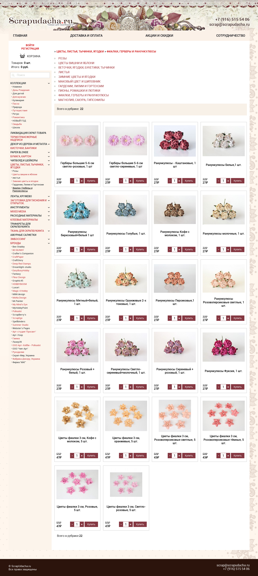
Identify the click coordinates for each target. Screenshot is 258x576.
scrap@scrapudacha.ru (229, 24)
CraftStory (18, 260)
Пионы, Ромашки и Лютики (79, 91)
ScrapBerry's (19, 314)
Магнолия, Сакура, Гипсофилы (81, 100)
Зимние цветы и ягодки (76, 77)
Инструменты (19, 207)
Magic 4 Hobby (20, 290)
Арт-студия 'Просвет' (24, 331)
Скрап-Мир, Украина (23, 355)
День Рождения (21, 90)
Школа (16, 127)
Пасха (16, 103)
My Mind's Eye (20, 304)
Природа (17, 107)
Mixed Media (18, 211)
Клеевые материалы (24, 219)
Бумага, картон (20, 156)
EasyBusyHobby (21, 270)
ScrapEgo (17, 318)
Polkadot (17, 311)
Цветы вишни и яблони (76, 63)
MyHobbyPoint (20, 307)
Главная (20, 35)
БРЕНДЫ (15, 243)
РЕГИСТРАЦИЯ (30, 48)
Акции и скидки (159, 35)
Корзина (33, 56)
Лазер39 (17, 341)
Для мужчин (19, 96)
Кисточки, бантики (23, 148)
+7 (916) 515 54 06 (232, 19)
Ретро (16, 113)
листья (63, 72)
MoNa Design (19, 297)
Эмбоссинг (18, 239)
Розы (62, 58)
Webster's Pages (21, 328)
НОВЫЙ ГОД (19, 120)
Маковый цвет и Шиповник (79, 81)
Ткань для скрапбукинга (27, 230)
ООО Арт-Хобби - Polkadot (26, 345)
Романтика (19, 117)
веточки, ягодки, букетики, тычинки (86, 67)
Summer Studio (20, 324)
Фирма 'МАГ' (19, 362)
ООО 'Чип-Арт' (20, 348)
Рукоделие (18, 352)
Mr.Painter (18, 301)
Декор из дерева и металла (28, 144)
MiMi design (19, 294)
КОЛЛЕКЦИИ (18, 83)
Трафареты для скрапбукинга (20, 225)
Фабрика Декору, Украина (26, 358)
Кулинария (18, 100)
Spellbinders (19, 321)
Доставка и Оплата (86, 35)
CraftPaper (18, 256)
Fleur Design (19, 277)
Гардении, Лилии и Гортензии (81, 86)
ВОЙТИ (30, 45)
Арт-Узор (18, 335)
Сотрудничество (230, 35)
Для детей (18, 93)
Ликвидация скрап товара (28, 133)
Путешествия (20, 110)
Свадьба (17, 124)
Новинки (17, 86)
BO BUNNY (18, 250)
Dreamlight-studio (22, 267)
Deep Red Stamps (22, 263)
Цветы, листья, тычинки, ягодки (80, 51)
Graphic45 (18, 280)
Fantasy (17, 273)
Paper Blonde (19, 152)
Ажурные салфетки (23, 235)
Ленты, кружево (21, 196)
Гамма (16, 338)
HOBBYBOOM (20, 284)
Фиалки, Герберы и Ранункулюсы (131, 51)
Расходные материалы (26, 215)
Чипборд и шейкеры (24, 160)
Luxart (16, 287)
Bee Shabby (19, 246)
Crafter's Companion (23, 253)
